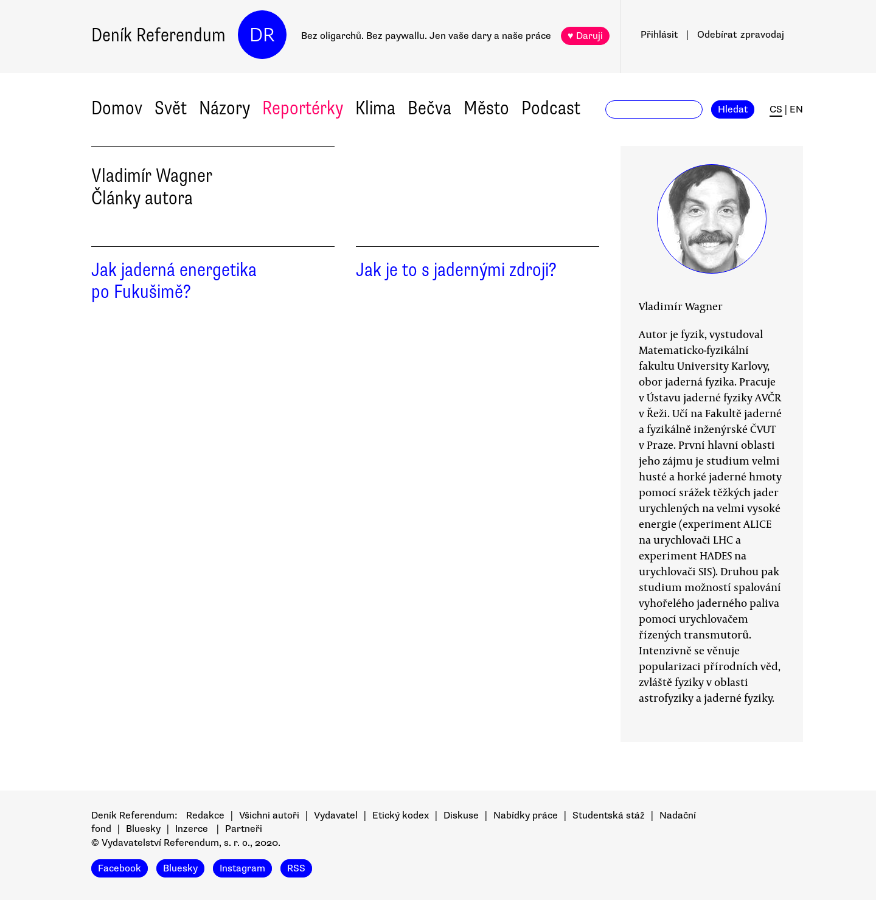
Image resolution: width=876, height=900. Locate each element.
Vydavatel (336, 815)
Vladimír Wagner (681, 306)
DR (262, 35)
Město (486, 108)
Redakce (205, 815)
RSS (296, 868)
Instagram (242, 868)
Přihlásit (659, 35)
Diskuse (461, 815)
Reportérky (302, 108)
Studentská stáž (608, 815)
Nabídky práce (525, 815)
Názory (224, 108)
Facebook (119, 868)
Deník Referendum (158, 35)
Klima (375, 108)
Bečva (429, 108)
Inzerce (191, 829)
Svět (171, 108)
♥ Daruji (585, 36)
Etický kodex (400, 815)
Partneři (243, 829)
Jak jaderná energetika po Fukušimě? (174, 281)
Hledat (733, 109)
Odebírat (740, 35)
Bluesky (143, 829)
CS (776, 109)
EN (796, 109)
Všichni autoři (269, 815)
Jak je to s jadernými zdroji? (456, 270)
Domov (116, 108)
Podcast (550, 108)
